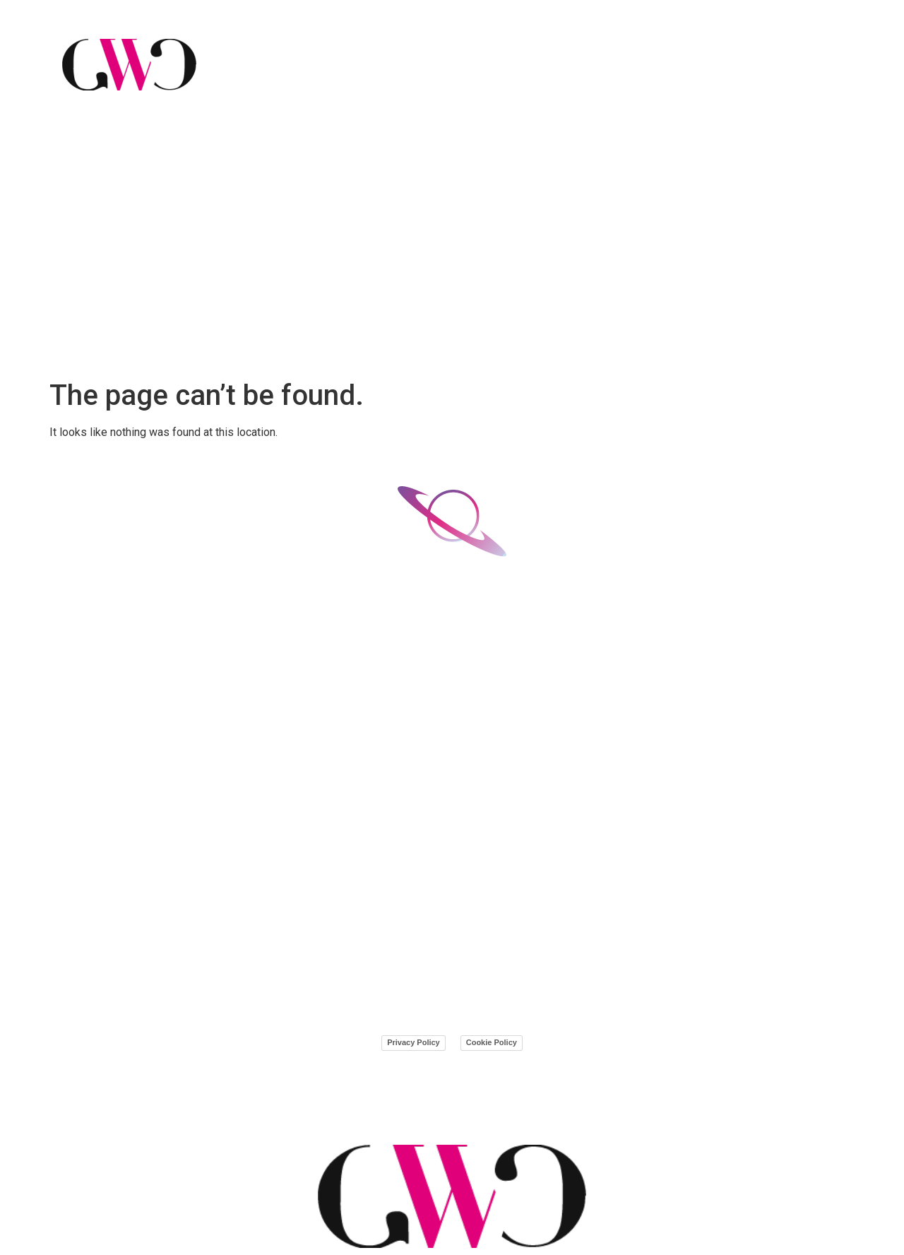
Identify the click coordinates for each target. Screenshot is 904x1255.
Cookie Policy (491, 1042)
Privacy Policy (413, 1042)
